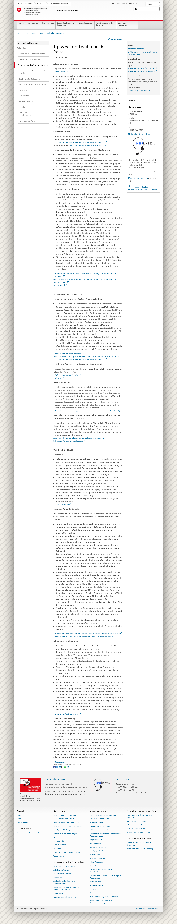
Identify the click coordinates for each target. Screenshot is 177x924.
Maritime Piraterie (136, 49)
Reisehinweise (48, 25)
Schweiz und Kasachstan (127, 25)
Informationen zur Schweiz (137, 829)
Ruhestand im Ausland (62, 874)
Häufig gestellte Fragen (62, 830)
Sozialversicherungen (98, 847)
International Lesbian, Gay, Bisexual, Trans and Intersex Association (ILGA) (88, 411)
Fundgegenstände (97, 851)
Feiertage (20, 819)
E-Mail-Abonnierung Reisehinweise (66, 852)
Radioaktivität (58, 841)
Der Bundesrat (26, 4)
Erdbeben (57, 837)
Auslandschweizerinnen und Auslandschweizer (64, 882)
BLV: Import (60, 378)
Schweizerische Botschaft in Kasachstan (32, 833)
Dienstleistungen (85, 25)
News (19, 815)
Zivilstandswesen (96, 893)
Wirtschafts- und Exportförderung (140, 849)
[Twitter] (57, 767)
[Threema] (62, 767)
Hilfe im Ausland (59, 845)
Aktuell (21, 25)
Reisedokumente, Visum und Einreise (88, 145)
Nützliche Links (95, 882)
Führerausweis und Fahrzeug (101, 826)
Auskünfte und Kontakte (136, 821)
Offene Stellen (22, 822)
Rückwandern (58, 877)
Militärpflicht (95, 855)
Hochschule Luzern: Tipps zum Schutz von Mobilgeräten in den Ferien (86, 356)
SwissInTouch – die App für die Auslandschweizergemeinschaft (102, 901)
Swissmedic (60, 285)
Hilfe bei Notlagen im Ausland (101, 830)
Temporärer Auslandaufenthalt (65, 897)
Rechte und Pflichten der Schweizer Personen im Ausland (66, 888)
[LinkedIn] (60, 767)
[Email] (68, 767)
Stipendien (94, 866)
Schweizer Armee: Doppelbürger (69, 441)
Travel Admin (60, 71)
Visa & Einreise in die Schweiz (105, 25)
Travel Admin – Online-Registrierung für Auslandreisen (105, 877)
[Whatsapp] (65, 767)
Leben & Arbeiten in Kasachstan (66, 25)
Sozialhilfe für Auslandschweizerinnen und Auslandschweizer (106, 835)
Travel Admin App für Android (143, 71)
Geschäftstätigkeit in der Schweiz (139, 832)
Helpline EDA (122, 779)
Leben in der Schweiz (135, 825)
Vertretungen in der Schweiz (64, 866)
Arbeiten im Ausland (61, 870)
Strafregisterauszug (97, 858)
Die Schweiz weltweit (59, 4)
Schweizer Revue (96, 885)
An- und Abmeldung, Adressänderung (104, 815)
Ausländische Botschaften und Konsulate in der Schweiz (80, 142)
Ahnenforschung (96, 862)
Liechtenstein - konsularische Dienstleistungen (101, 870)
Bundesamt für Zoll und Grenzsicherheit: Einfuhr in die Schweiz (83, 636)
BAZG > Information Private (67, 375)
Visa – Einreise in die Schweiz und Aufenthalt (139, 816)
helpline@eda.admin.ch (142, 134)
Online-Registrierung (139, 90)
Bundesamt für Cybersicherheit (68, 353)
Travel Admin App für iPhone (142, 68)
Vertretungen (33, 25)
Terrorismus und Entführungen (65, 833)
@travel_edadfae (140, 187)
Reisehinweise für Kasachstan (64, 815)
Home (19, 33)
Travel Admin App (60, 856)
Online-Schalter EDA (55, 779)
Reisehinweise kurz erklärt (63, 819)
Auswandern (58, 893)
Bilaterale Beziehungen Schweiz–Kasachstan (139, 844)
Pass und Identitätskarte (99, 819)
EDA (42, 4)
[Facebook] (54, 767)
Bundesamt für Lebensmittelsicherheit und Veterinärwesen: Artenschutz (87, 633)
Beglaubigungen (96, 840)
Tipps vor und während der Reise (66, 822)
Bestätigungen (95, 843)
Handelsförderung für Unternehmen (104, 897)
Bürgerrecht (94, 889)
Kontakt (131, 100)
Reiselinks (57, 848)
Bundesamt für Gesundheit (67, 714)
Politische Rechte (96, 822)
